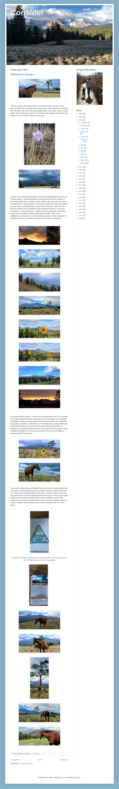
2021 (81, 173)
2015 (81, 191)
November (84, 126)
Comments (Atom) (26, 763)
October (84, 129)
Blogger (78, 777)
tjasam (63, 777)
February (84, 160)
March (83, 157)
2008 (81, 212)
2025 (81, 117)
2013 (81, 197)
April (82, 154)
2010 (81, 206)
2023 (81, 167)
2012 (81, 200)
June (82, 148)
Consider (27, 12)
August (83, 137)
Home (40, 760)
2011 (81, 203)
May (82, 151)
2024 (81, 120)
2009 (81, 209)
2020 (81, 176)
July (82, 145)
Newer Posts (15, 760)
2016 (81, 188)
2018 (81, 182)
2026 (81, 114)
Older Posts (64, 760)
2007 (81, 215)
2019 (81, 179)
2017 (81, 185)
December (84, 123)
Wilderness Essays (22, 74)
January (84, 163)
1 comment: (36, 753)
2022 (81, 170)
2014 (81, 194)
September (84, 132)
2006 (81, 218)
